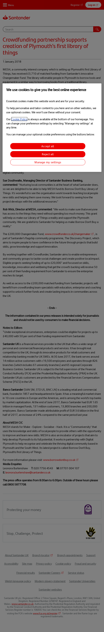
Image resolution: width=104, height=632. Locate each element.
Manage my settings (47, 162)
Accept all (47, 146)
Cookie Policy (19, 119)
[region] (52, 127)
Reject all (48, 154)
